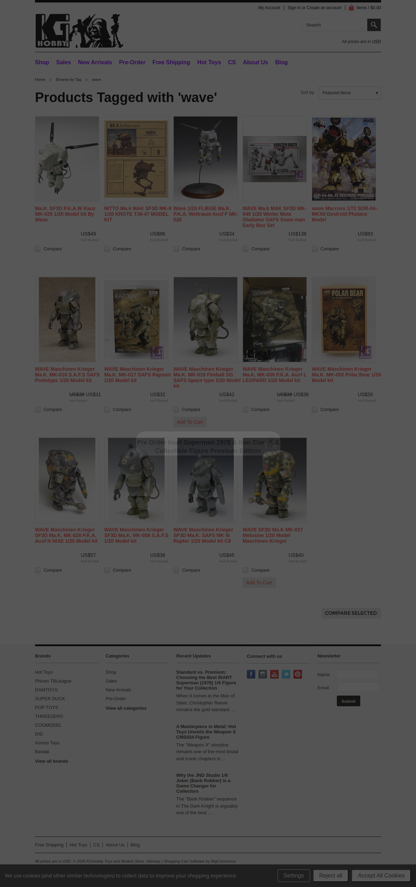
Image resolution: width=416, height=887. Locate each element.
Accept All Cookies (381, 876)
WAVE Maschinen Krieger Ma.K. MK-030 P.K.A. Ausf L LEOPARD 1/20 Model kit (275, 374)
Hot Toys (44, 672)
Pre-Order (132, 62)
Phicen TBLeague (53, 681)
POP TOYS (46, 707)
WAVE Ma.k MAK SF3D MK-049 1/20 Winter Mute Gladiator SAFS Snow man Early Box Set (275, 217)
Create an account (324, 7)
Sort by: (308, 92)
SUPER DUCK (50, 698)
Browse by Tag (68, 79)
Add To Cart (190, 422)
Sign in (294, 7)
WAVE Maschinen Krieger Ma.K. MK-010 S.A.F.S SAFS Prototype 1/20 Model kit (67, 374)
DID (39, 734)
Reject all (331, 876)
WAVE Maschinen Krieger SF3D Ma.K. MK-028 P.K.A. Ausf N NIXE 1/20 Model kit (66, 535)
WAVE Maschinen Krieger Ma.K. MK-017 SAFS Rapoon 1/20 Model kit (137, 374)
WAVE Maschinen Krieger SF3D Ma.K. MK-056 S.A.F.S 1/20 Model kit (136, 535)
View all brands (51, 761)
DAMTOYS (46, 689)
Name (323, 674)
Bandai (42, 751)
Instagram (263, 675)
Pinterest (298, 675)
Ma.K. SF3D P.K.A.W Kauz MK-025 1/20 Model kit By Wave (65, 214)
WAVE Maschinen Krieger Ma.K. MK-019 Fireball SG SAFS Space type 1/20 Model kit (207, 377)
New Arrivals (95, 62)
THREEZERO (49, 716)
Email (323, 687)
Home (40, 79)
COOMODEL (48, 725)
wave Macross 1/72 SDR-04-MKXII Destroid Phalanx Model (344, 214)
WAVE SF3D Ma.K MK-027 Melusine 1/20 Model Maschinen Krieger (273, 535)
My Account (269, 7)
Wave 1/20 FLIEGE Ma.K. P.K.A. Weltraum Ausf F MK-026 (205, 214)
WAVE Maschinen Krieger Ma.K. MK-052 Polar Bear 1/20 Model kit (346, 374)
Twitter (287, 675)
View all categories (126, 708)
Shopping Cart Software (184, 861)
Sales (63, 62)
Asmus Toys (47, 742)
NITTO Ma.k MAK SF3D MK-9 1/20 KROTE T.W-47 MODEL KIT (137, 214)
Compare (53, 248)
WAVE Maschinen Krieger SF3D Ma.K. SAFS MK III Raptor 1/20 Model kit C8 (203, 535)
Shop (42, 62)
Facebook (252, 675)
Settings (294, 876)
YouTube (275, 675)
